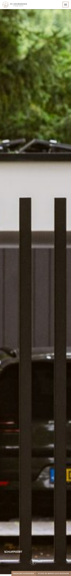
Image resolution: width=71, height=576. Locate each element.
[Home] (14, 4)
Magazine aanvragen (23, 573)
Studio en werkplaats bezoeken (53, 573)
